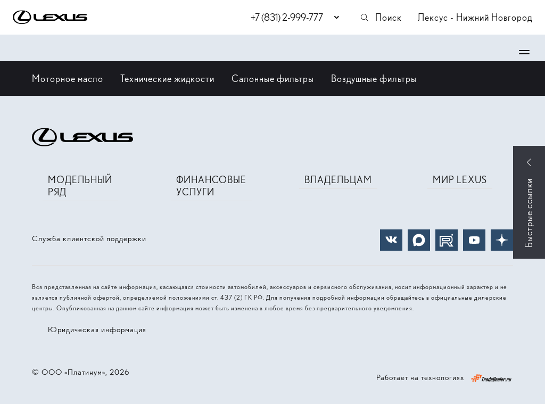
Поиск (380, 17)
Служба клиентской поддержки (89, 238)
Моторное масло (67, 78)
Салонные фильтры (273, 78)
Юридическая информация (97, 329)
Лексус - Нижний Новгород (475, 17)
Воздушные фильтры (374, 78)
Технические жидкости (167, 78)
